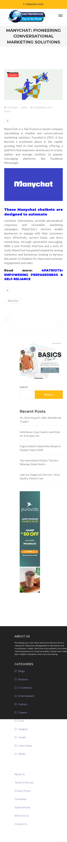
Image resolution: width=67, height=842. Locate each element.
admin (24, 107)
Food (21, 720)
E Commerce (25, 687)
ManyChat (13, 300)
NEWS (21, 753)
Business (23, 679)
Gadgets (23, 729)
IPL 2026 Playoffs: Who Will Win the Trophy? (41, 419)
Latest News (25, 745)
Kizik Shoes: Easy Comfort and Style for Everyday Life (40, 433)
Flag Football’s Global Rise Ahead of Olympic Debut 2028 (40, 448)
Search (24, 387)
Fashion (22, 704)
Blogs (13, 75)
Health (22, 737)
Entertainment (26, 695)
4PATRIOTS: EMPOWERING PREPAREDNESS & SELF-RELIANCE (33, 275)
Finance (22, 712)
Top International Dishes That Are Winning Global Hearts (39, 462)
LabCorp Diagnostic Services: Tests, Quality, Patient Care (40, 476)
